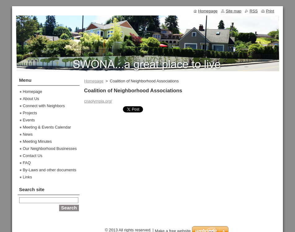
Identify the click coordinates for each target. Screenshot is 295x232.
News (28, 134)
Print (270, 11)
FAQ (27, 162)
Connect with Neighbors (44, 105)
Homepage (94, 81)
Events (29, 120)
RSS (253, 11)
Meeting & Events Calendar (47, 127)
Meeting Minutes (37, 141)
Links (27, 177)
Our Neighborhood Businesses (50, 148)
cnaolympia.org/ (98, 101)
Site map (233, 11)
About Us (31, 98)
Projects (30, 113)
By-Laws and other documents (49, 170)
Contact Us (32, 155)
